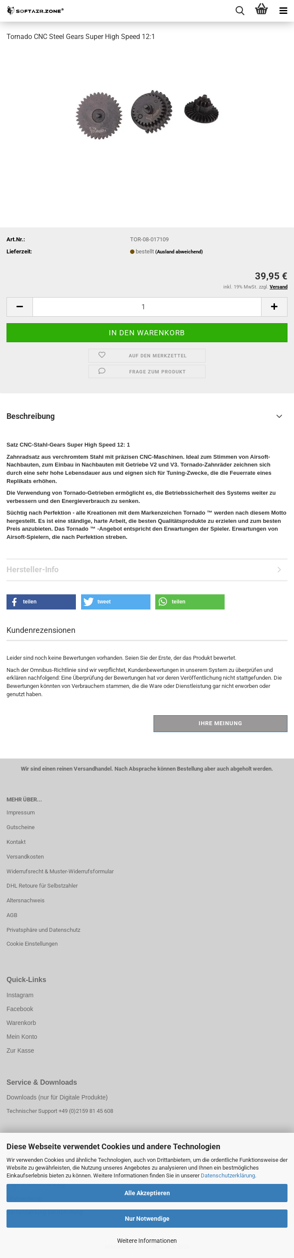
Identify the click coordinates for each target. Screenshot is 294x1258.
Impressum (21, 812)
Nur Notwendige (147, 1218)
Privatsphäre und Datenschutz (43, 930)
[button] (20, 307)
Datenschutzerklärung (228, 1175)
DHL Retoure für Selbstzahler (42, 885)
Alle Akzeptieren (147, 1193)
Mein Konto (22, 1036)
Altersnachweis (26, 900)
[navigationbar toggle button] (283, 11)
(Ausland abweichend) (179, 252)
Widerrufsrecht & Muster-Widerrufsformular (60, 871)
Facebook (20, 1008)
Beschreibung (31, 416)
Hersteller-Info (33, 569)
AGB (12, 915)
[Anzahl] (147, 307)
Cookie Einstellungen (32, 943)
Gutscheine (21, 827)
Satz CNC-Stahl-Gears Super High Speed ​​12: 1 (68, 444)
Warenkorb (21, 1022)
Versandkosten (25, 856)
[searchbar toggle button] (240, 11)
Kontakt (16, 842)
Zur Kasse (20, 1050)
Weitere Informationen (147, 1240)
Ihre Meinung (220, 723)
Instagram (20, 995)
